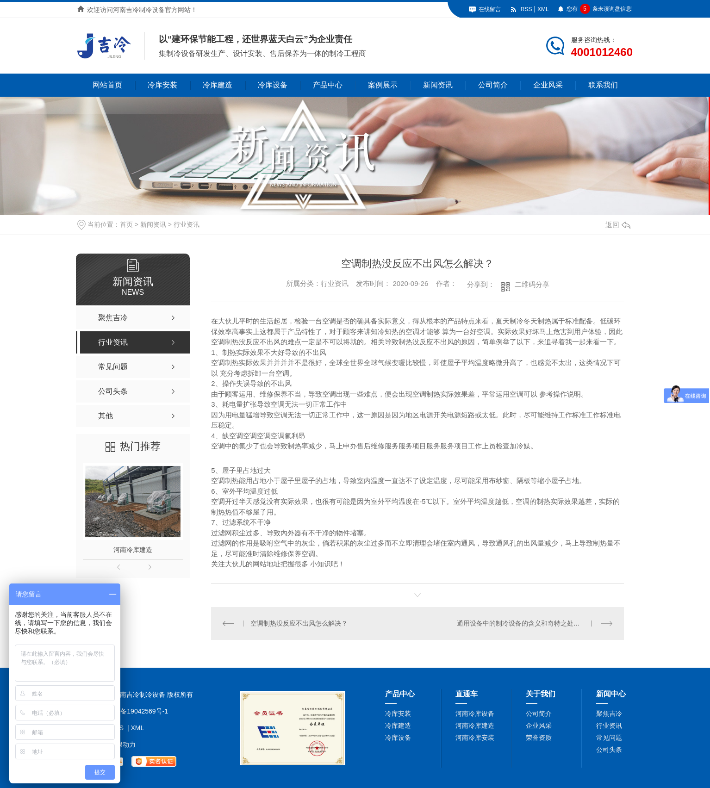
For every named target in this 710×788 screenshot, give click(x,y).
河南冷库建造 (132, 549)
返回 (617, 225)
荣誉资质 (539, 737)
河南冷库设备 (474, 713)
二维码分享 (532, 284)
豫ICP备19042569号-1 (135, 711)
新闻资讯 (438, 85)
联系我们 (603, 85)
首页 (126, 224)
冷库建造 (217, 85)
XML (543, 9)
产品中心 (328, 85)
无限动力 (123, 744)
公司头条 (609, 749)
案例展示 (383, 85)
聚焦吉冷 (609, 713)
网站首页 (107, 85)
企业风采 (548, 85)
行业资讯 (186, 224)
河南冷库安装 (474, 737)
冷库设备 (272, 85)
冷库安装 (162, 85)
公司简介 (493, 85)
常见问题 (609, 737)
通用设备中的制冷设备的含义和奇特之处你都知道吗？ (534, 623)
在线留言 (490, 9)
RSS (526, 9)
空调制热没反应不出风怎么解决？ (299, 623)
